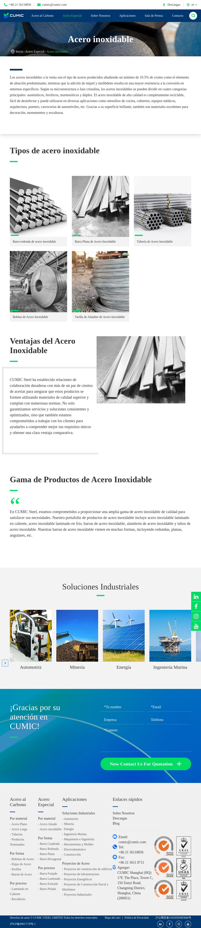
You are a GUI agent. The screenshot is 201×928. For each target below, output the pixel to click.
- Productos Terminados (17, 842)
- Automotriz (70, 818)
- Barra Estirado (48, 883)
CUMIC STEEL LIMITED (48, 917)
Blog (116, 823)
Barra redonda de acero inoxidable (34, 241)
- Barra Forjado (48, 873)
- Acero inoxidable (49, 829)
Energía (123, 667)
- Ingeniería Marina (74, 834)
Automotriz (31, 667)
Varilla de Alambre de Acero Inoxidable (100, 317)
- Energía (68, 829)
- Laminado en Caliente (19, 891)
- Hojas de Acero (20, 864)
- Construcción (71, 854)
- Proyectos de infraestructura (80, 874)
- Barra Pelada (47, 889)
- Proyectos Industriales (77, 894)
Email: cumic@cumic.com (132, 839)
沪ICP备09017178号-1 (23, 924)
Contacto (177, 15)
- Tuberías (16, 834)
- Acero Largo (18, 829)
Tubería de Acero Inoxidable (155, 241)
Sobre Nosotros (100, 15)
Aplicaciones (127, 15)
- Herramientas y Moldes (78, 844)
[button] (5, 663)
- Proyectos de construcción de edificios (87, 869)
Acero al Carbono (42, 15)
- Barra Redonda (48, 848)
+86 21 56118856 (17, 4)
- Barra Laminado (49, 878)
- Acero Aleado (47, 824)
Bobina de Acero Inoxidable (30, 317)
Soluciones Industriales (100, 586)
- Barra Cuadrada (49, 843)
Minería (77, 667)
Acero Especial (72, 15)
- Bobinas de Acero (22, 859)
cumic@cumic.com (52, 4)
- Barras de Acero (21, 874)
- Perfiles (15, 869)
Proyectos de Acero (76, 863)
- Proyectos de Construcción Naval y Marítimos (85, 887)
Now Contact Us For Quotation (146, 764)
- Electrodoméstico (74, 849)
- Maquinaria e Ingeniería (78, 839)
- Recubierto (18, 899)
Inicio (19, 51)
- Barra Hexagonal (49, 859)
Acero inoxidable (57, 51)
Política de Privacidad (136, 917)
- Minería (68, 824)
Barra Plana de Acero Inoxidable (95, 241)
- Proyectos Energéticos (77, 879)
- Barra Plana (46, 854)
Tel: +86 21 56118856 (131, 849)
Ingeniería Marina (170, 667)
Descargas (171, 4)
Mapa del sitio (112, 917)
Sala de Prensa (154, 15)
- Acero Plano (18, 824)
